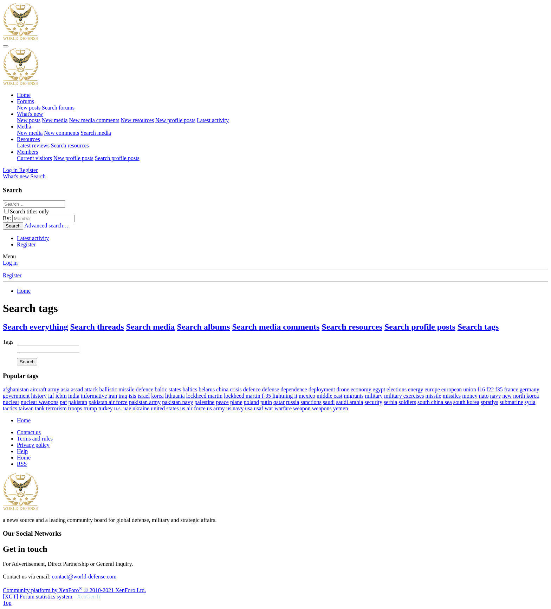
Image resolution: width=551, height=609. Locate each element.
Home (24, 95)
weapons (322, 408)
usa (248, 408)
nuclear (11, 402)
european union (458, 389)
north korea (526, 396)
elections (397, 389)
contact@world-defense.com (84, 577)
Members (27, 152)
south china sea (434, 402)
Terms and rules (35, 439)
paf (63, 402)
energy (415, 389)
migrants (353, 396)
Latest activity (213, 120)
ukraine (140, 408)
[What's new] (16, 176)
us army (216, 408)
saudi (329, 402)
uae (127, 408)
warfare (283, 408)
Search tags (478, 326)
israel (143, 396)
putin (266, 402)
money (470, 396)
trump (90, 408)
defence (252, 389)
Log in (10, 263)
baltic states (168, 389)
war (269, 408)
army (53, 389)
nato (484, 396)
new (507, 396)
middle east (329, 396)
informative (94, 396)
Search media (95, 133)
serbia (390, 402)
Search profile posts (117, 158)
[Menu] (5, 46)
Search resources (70, 145)
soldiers (407, 402)
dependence (293, 389)
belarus (207, 389)
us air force (193, 408)
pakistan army (145, 402)
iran (112, 396)
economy (361, 389)
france (511, 389)
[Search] (38, 176)
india (73, 396)
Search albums (203, 326)
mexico (307, 396)
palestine (205, 402)
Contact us (29, 432)
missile (433, 396)
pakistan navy (177, 402)
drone (342, 389)
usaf (259, 408)
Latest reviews (33, 145)
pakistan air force (108, 402)
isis (132, 396)
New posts (28, 108)
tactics (10, 408)
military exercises (404, 396)
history (38, 396)
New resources (137, 120)
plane (236, 402)
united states (165, 408)
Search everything (35, 326)
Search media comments (275, 326)
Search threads (97, 326)
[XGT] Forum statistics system (52, 597)
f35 (499, 389)
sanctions (311, 402)
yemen (340, 408)
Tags (8, 342)
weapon (302, 408)
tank (40, 408)
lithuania (175, 396)
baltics (189, 389)
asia (65, 389)
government (16, 396)
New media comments (94, 120)
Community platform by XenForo (74, 590)
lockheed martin (204, 396)
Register (26, 244)
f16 (481, 389)
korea (157, 396)
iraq (122, 396)
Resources (28, 139)
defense (270, 389)
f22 (490, 389)
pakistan (78, 402)
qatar (279, 402)
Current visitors (34, 158)
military (374, 396)
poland (251, 402)
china (222, 389)
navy (495, 396)
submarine (511, 402)
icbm (61, 396)
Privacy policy (33, 445)
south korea (466, 402)
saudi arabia (349, 402)
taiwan (26, 408)
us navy (235, 408)
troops (75, 408)
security (373, 402)
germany (529, 389)
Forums (25, 101)
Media (24, 127)
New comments (61, 133)
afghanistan (16, 389)
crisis (236, 389)
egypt (379, 389)
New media (54, 120)
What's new (30, 114)
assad (77, 389)
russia (292, 402)
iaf (51, 396)
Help (22, 451)
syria (530, 402)
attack (91, 389)
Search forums (58, 108)
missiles (452, 396)
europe (432, 389)
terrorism (56, 408)
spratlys (489, 402)
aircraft (38, 389)
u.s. (118, 408)
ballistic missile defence (126, 389)
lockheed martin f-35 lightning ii (260, 396)
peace (222, 402)
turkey (105, 408)
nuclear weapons (39, 402)
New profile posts (175, 120)
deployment (322, 389)
